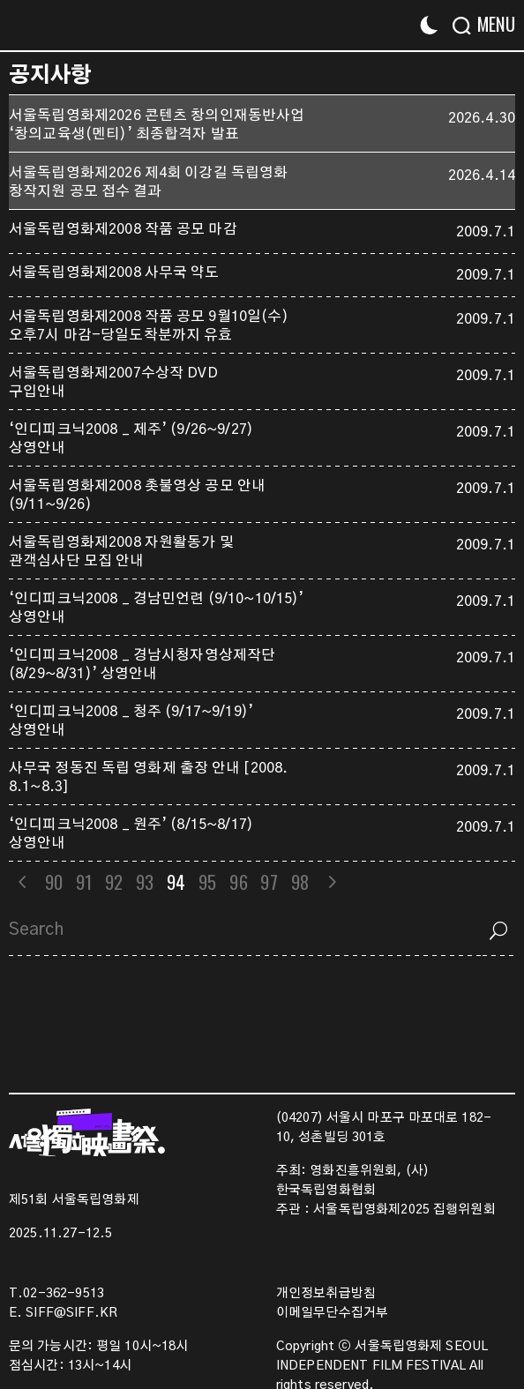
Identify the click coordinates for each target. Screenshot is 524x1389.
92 (115, 881)
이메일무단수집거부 (332, 1313)
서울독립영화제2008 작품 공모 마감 (123, 229)
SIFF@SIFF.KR (71, 1313)
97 (270, 881)
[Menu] (491, 24)
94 (177, 881)
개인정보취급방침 (326, 1294)
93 (145, 881)
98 (301, 881)
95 (209, 881)
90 (54, 881)
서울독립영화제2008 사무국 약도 (114, 272)
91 (84, 881)
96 (240, 881)
